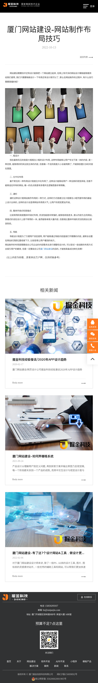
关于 (19, 661)
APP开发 (60, 661)
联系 (66, 666)
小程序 (73, 661)
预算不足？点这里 (49, 623)
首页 (9, 661)
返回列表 (86, 57)
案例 (46, 666)
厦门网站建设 (46, 249)
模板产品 (87, 661)
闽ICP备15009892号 (67, 674)
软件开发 (45, 661)
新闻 (56, 666)
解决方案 (34, 666)
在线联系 (88, 597)
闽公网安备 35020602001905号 (49, 679)
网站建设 (31, 661)
